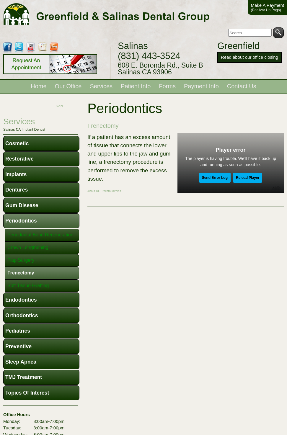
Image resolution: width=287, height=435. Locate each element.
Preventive (18, 346)
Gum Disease (21, 205)
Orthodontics (21, 315)
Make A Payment (267, 7)
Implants (16, 174)
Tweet (59, 106)
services (19, 121)
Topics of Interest (27, 393)
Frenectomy (103, 125)
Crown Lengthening (27, 247)
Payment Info (201, 86)
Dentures (16, 190)
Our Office (68, 86)
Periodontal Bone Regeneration (40, 234)
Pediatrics (17, 331)
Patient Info (136, 86)
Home (38, 86)
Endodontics (21, 300)
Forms (167, 86)
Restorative (19, 159)
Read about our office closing (249, 57)
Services (101, 86)
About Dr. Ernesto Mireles (104, 191)
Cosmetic (17, 143)
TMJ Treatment (23, 377)
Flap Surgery (21, 260)
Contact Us (241, 86)
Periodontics (21, 221)
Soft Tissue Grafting (28, 285)
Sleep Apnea (20, 362)
